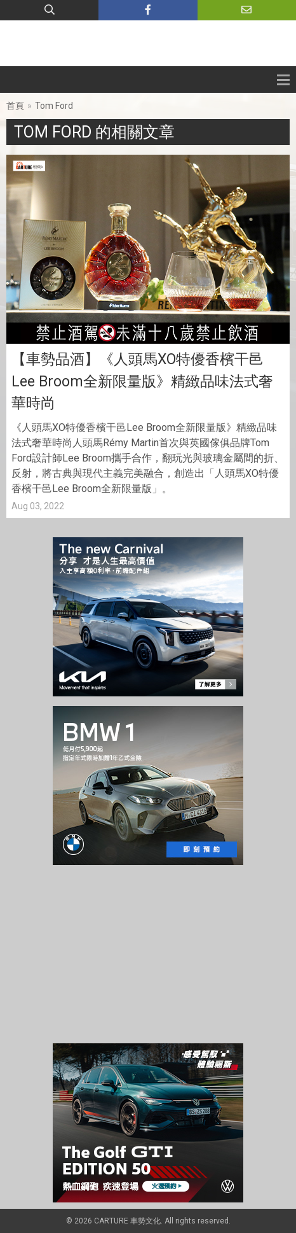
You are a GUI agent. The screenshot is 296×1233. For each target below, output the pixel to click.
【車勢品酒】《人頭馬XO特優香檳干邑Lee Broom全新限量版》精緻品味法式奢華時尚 (142, 381)
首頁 (15, 106)
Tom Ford (54, 106)
